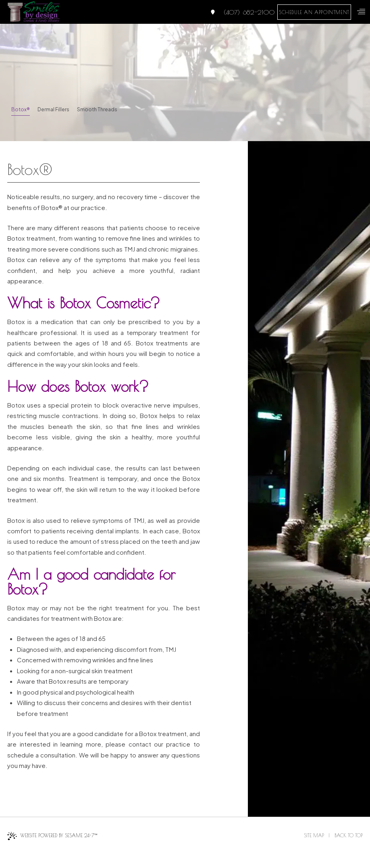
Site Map (314, 835)
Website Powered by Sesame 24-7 (52, 836)
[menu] (361, 12)
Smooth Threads (97, 109)
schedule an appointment (314, 12)
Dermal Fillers (53, 109)
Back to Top (349, 835)
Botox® (20, 109)
